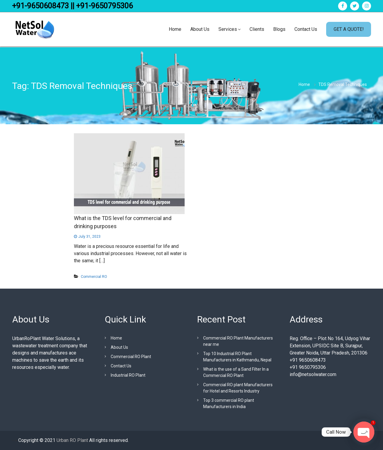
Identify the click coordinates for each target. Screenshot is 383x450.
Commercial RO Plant (131, 356)
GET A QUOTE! (349, 29)
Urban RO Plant (71, 440)
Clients (257, 29)
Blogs (279, 29)
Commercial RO (94, 277)
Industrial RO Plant (128, 375)
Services (227, 29)
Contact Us (305, 29)
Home (175, 29)
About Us (199, 29)
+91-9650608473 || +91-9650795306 (72, 5)
